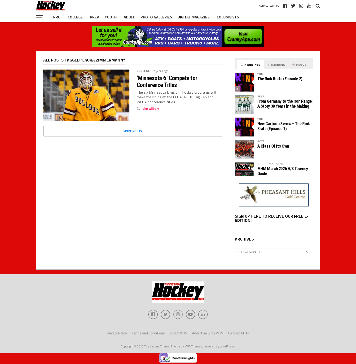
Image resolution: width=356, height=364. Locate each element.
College (75, 17)
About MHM (178, 333)
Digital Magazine (194, 17)
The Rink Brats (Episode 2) (279, 78)
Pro (57, 17)
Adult (129, 17)
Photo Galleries (156, 17)
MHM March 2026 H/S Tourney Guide (282, 171)
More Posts (132, 131)
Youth (111, 17)
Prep (94, 17)
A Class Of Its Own (273, 146)
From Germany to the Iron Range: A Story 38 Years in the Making (285, 103)
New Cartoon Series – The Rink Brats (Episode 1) (283, 126)
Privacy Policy (117, 333)
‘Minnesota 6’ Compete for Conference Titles (167, 81)
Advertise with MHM (208, 333)
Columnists (228, 17)
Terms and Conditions (148, 333)
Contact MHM (238, 333)
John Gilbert (150, 108)
